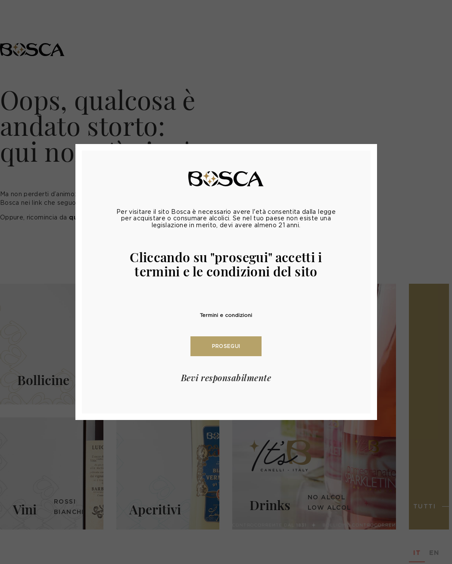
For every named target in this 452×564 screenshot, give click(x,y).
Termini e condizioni (226, 315)
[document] (226, 282)
